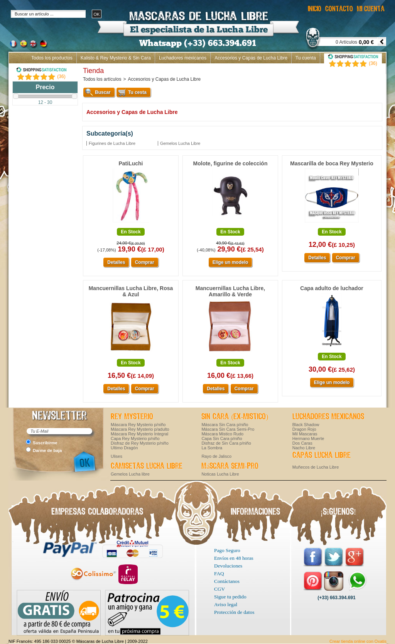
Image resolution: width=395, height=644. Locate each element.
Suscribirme (45, 442)
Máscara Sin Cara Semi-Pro (227, 429)
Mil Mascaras (304, 434)
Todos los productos (52, 58)
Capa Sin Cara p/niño (221, 438)
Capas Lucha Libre (321, 455)
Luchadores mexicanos (182, 58)
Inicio (376, 68)
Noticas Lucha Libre (220, 474)
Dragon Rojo (304, 429)
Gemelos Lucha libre (130, 474)
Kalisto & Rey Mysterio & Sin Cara (116, 58)
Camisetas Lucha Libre (146, 466)
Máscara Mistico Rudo (222, 434)
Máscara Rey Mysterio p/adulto (140, 429)
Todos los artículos (102, 79)
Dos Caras (302, 443)
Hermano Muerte (308, 438)
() (61, 76)
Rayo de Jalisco (216, 456)
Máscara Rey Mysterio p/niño (138, 424)
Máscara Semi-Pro (229, 466)
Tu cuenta (305, 58)
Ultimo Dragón (124, 447)
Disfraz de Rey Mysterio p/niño (140, 443)
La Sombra (211, 447)
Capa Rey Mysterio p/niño (135, 438)
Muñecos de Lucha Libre (315, 467)
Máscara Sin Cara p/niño (224, 424)
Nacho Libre (303, 447)
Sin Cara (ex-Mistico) (234, 417)
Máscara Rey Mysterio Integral (139, 434)
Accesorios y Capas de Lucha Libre (250, 58)
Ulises (116, 456)
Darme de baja (47, 450)
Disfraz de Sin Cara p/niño (226, 443)
